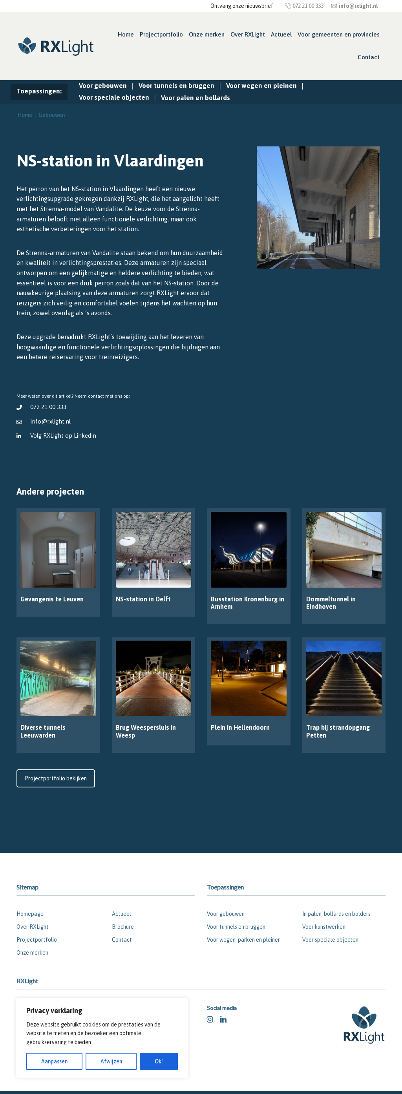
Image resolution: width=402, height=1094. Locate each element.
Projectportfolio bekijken (56, 778)
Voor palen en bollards (195, 98)
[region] (102, 1038)
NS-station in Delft (143, 599)
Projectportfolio (161, 34)
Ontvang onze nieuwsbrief (241, 6)
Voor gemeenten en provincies (339, 34)
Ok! (159, 1061)
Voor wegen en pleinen (261, 85)
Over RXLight (247, 34)
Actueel (281, 34)
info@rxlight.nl (50, 421)
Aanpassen (54, 1061)
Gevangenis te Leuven (52, 599)
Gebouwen (51, 115)
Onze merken (207, 34)
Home (126, 34)
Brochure (123, 927)
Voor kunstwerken (323, 927)
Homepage (30, 914)
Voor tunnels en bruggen (176, 85)
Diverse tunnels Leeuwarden (43, 731)
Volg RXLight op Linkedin (63, 435)
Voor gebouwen (103, 85)
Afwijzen (111, 1061)
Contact (369, 57)
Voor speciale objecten (114, 97)
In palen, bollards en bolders (336, 914)
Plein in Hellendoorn (240, 727)
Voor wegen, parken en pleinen (244, 940)
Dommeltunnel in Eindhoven (331, 602)
